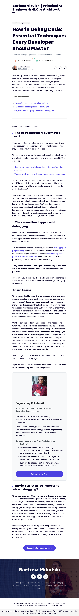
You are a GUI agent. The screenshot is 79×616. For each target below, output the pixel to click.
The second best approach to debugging (31, 107)
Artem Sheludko (56, 606)
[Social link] (33, 576)
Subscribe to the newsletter (39, 548)
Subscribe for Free (39, 474)
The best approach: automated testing (31, 103)
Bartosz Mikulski (24, 67)
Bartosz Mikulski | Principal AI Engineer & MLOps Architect (37, 7)
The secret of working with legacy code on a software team (39, 174)
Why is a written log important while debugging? (34, 111)
